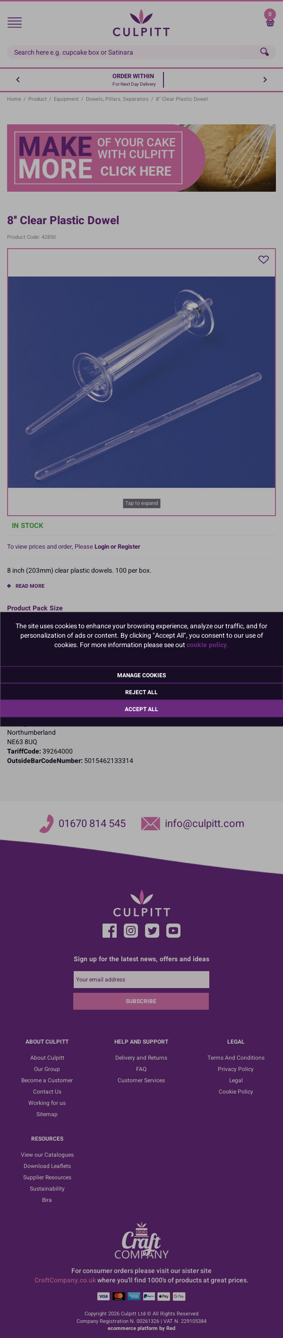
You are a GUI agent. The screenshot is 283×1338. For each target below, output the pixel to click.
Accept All (141, 709)
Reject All (141, 692)
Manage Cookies (141, 675)
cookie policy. (208, 644)
